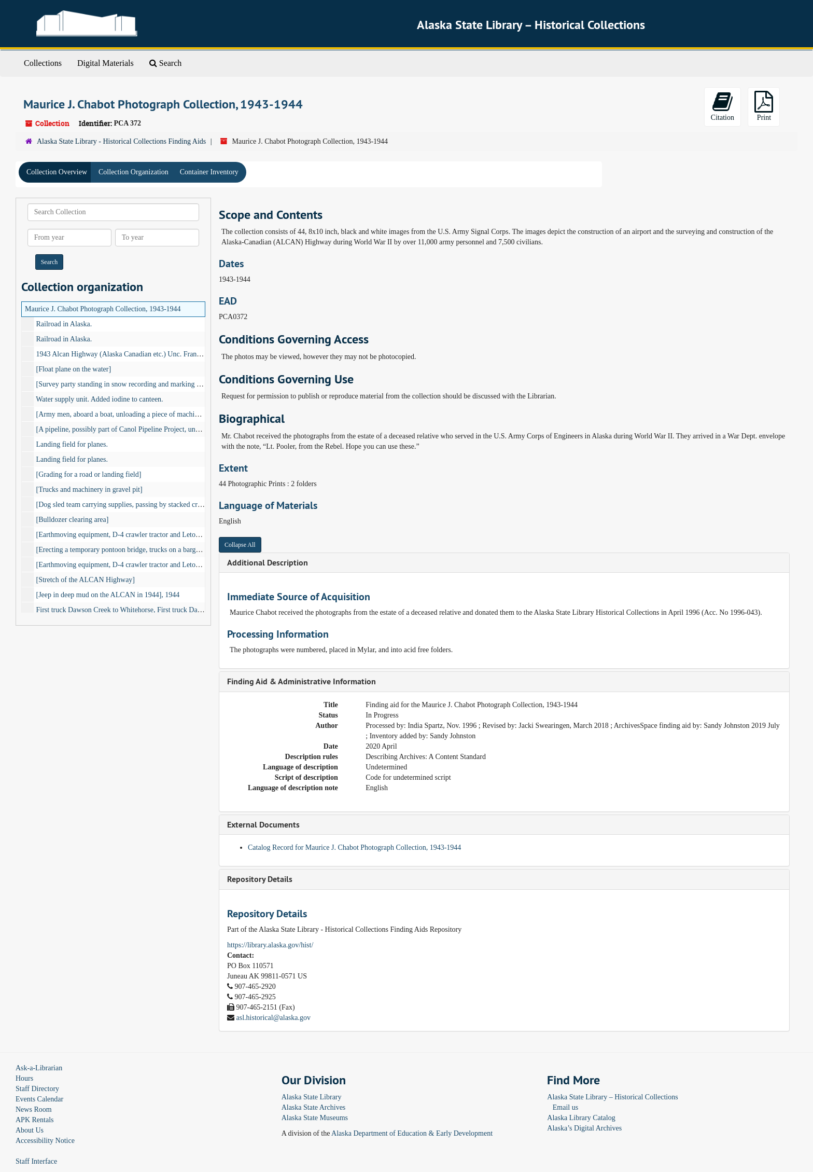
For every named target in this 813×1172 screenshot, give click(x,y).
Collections (43, 63)
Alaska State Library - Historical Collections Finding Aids (121, 141)
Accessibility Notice (45, 1141)
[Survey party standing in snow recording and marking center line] (133, 384)
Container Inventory (209, 172)
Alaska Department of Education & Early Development (412, 1133)
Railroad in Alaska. (64, 324)
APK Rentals (35, 1120)
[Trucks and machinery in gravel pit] (89, 489)
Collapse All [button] (240, 544)
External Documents (263, 824)
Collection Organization (134, 172)
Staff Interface (36, 1161)
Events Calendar (39, 1099)
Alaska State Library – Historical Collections (612, 1097)
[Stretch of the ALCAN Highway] (85, 580)
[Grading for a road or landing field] (89, 474)
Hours (24, 1078)
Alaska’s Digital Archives (584, 1128)
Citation (722, 106)
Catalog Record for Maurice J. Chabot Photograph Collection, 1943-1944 (354, 847)
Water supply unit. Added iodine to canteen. (99, 399)
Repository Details (259, 879)
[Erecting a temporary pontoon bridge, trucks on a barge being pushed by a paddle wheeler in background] (191, 550)
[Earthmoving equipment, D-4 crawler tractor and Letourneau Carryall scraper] (151, 535)
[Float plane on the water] (73, 369)
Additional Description (267, 562)
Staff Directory (37, 1089)
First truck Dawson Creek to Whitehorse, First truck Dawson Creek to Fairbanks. (154, 610)
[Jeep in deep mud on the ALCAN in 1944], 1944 (108, 595)
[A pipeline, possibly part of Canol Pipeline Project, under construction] (140, 429)
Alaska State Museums (315, 1118)
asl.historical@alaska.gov (273, 1018)
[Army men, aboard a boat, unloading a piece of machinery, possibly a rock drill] (153, 414)
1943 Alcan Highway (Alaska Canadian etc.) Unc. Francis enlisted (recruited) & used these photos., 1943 (189, 354)
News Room (34, 1109)
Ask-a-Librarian (39, 1068)
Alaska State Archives (314, 1107)
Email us (565, 1107)
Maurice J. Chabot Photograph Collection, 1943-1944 (103, 309)
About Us (30, 1130)
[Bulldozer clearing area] (72, 519)
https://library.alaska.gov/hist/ (270, 945)
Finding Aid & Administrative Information (301, 681)
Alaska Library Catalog (581, 1118)
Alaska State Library (312, 1097)
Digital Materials (105, 63)
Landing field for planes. (72, 444)
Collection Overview (56, 172)
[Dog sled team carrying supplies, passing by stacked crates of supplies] (140, 504)
